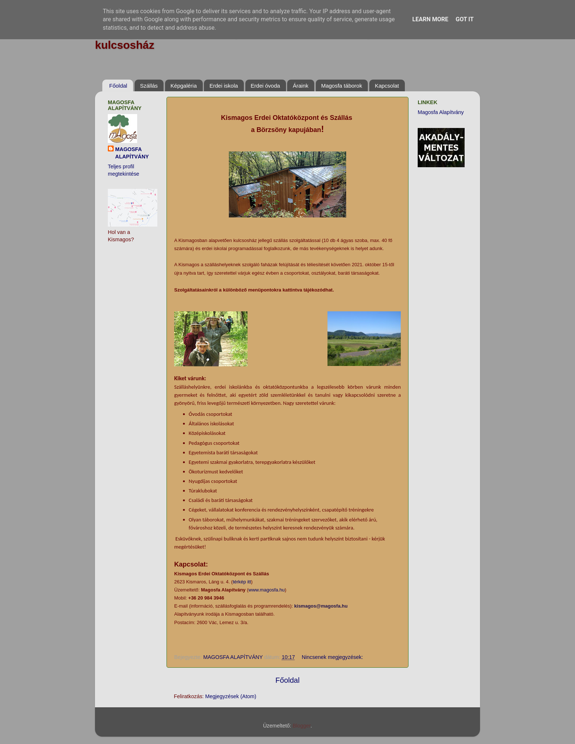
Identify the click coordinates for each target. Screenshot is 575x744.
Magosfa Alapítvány (441, 112)
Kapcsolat (387, 86)
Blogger (302, 726)
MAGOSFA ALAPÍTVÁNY (132, 153)
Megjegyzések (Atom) (230, 696)
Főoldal (118, 86)
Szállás (149, 86)
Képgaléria (184, 86)
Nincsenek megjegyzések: (333, 657)
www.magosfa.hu (267, 590)
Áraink (300, 86)
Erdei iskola (223, 86)
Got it (464, 19)
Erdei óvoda (265, 86)
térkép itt (242, 581)
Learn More (430, 19)
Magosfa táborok (341, 86)
